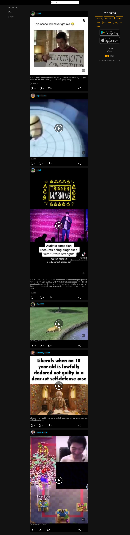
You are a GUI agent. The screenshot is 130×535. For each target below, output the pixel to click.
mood (98, 26)
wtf (121, 22)
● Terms (109, 51)
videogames (109, 18)
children (99, 18)
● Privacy (109, 48)
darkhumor (107, 22)
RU (112, 56)
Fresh (11, 16)
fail (115, 22)
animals (119, 18)
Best (10, 12)
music (98, 22)
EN (107, 56)
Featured (13, 7)
